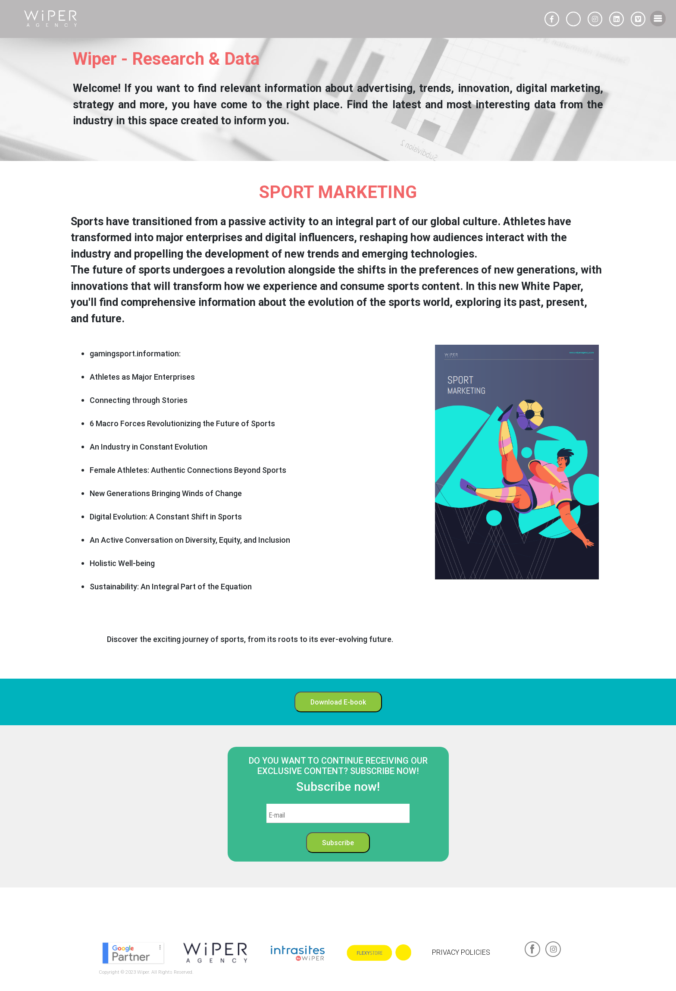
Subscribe (338, 842)
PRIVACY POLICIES (461, 952)
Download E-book (338, 702)
